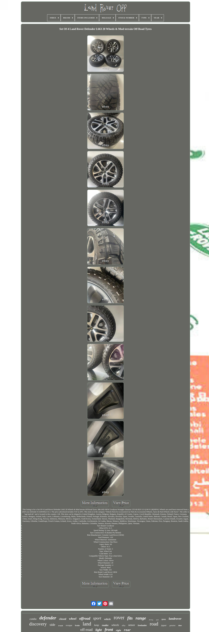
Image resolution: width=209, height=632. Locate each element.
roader (105, 625)
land (87, 623)
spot (157, 620)
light (99, 630)
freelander (142, 625)
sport (97, 618)
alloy (123, 625)
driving (151, 620)
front (109, 629)
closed (62, 618)
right (118, 630)
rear (127, 630)
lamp (96, 625)
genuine (172, 625)
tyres (164, 619)
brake (77, 625)
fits (130, 618)
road (154, 623)
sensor (131, 625)
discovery (38, 623)
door (180, 625)
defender (47, 617)
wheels (115, 624)
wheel (72, 618)
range (141, 618)
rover (119, 617)
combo (33, 619)
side (52, 624)
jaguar (163, 625)
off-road (86, 630)
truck (60, 626)
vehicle (107, 619)
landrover (175, 618)
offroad (84, 618)
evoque (69, 625)
